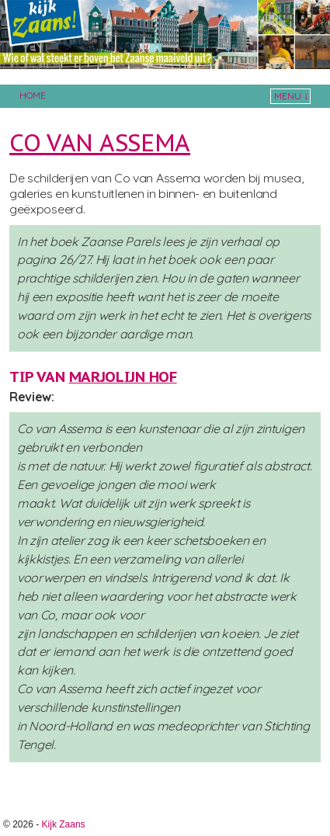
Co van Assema (99, 142)
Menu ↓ (291, 96)
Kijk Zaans (63, 824)
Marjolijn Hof (123, 376)
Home (32, 95)
